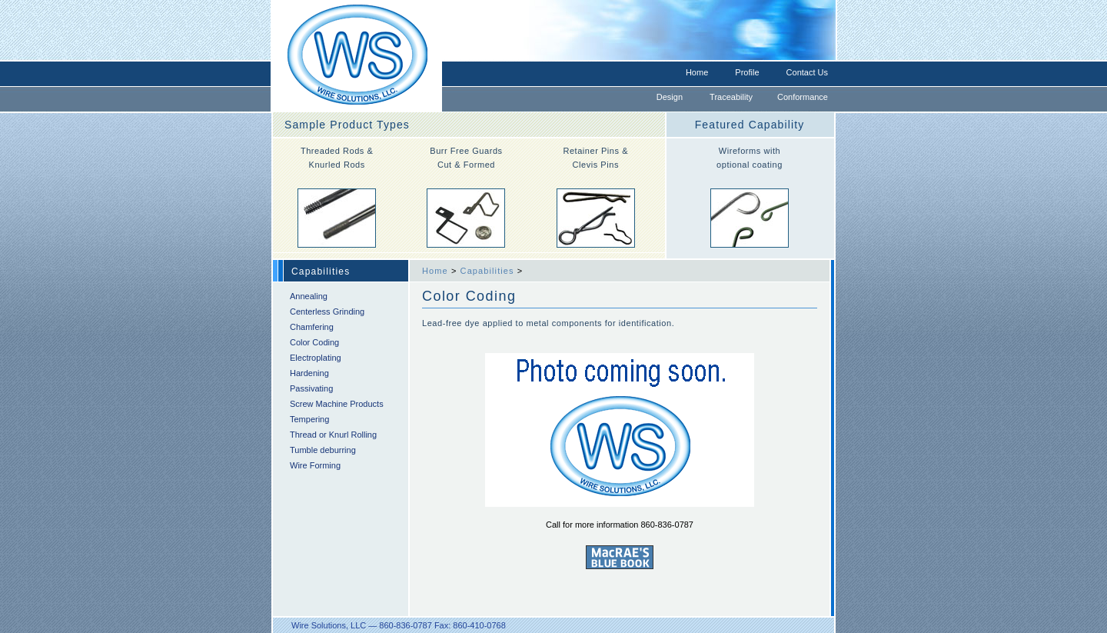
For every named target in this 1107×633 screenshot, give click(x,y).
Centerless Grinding (327, 311)
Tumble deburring (323, 450)
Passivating (311, 388)
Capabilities (487, 270)
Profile (747, 72)
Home (697, 72)
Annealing (308, 296)
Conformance (802, 97)
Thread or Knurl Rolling (333, 434)
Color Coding (314, 342)
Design (670, 97)
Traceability (731, 97)
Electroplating (315, 357)
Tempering (309, 419)
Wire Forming (315, 465)
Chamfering (312, 326)
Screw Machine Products (337, 403)
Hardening (309, 373)
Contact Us (807, 72)
